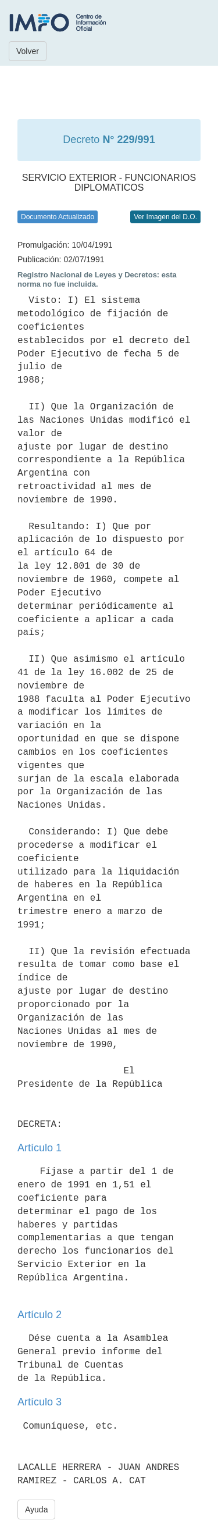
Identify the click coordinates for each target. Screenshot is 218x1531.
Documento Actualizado (57, 217)
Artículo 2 (39, 1315)
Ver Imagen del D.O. (165, 217)
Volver (27, 51)
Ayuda (36, 1509)
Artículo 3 (39, 1402)
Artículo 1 (39, 1148)
